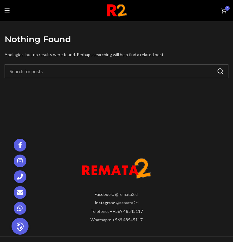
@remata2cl (127, 202)
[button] (20, 226)
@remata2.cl (126, 194)
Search (220, 71)
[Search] (116, 71)
